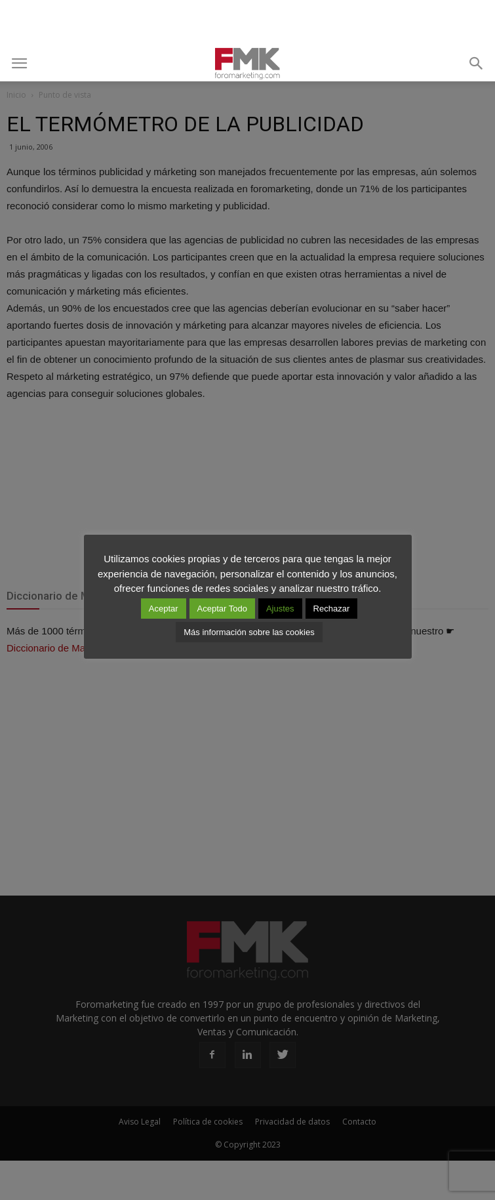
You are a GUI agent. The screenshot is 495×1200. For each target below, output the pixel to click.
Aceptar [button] (163, 608)
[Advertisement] (248, 23)
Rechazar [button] (331, 608)
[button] (476, 63)
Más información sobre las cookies (249, 632)
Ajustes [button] (280, 608)
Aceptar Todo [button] (222, 608)
